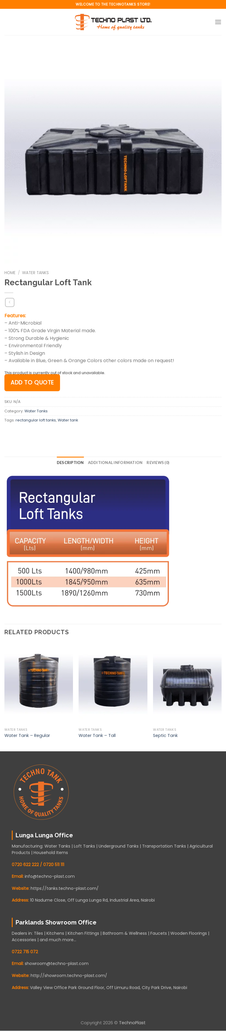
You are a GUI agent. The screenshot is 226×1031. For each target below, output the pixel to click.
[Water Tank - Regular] (38, 684)
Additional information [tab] (115, 462)
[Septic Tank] (187, 684)
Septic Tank (165, 735)
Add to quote (32, 383)
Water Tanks (35, 273)
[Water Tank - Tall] (113, 684)
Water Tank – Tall (97, 735)
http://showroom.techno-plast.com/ (69, 975)
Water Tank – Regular (27, 735)
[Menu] (218, 22)
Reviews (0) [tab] (158, 462)
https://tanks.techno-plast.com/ (65, 888)
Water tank (68, 420)
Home (10, 273)
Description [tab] (70, 462)
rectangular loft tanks (36, 420)
